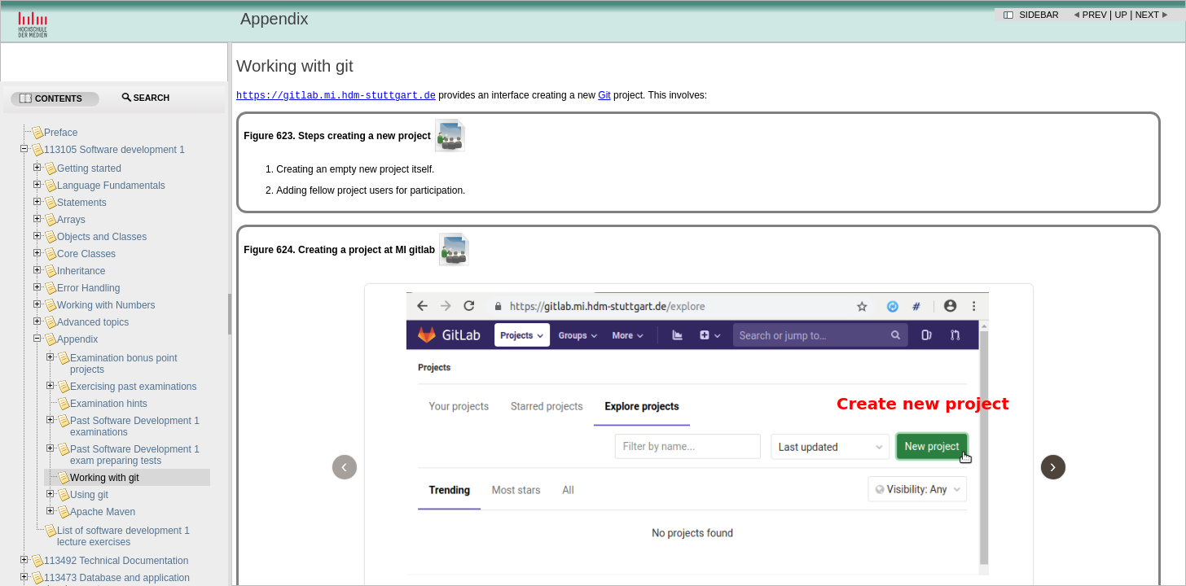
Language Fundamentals (111, 185)
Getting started (89, 168)
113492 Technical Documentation (116, 560)
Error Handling (88, 288)
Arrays (71, 219)
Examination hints (108, 403)
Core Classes (86, 254)
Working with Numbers (106, 305)
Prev (1095, 15)
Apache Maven (102, 512)
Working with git (104, 477)
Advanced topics (93, 322)
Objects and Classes (102, 237)
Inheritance (81, 271)
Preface (60, 132)
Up (1121, 15)
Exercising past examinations (133, 386)
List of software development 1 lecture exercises (123, 536)
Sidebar (1039, 15)
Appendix (77, 339)
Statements (82, 202)
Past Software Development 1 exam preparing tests (135, 455)
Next (1147, 15)
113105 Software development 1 (114, 149)
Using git (89, 495)
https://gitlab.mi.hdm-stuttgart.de (336, 96)
